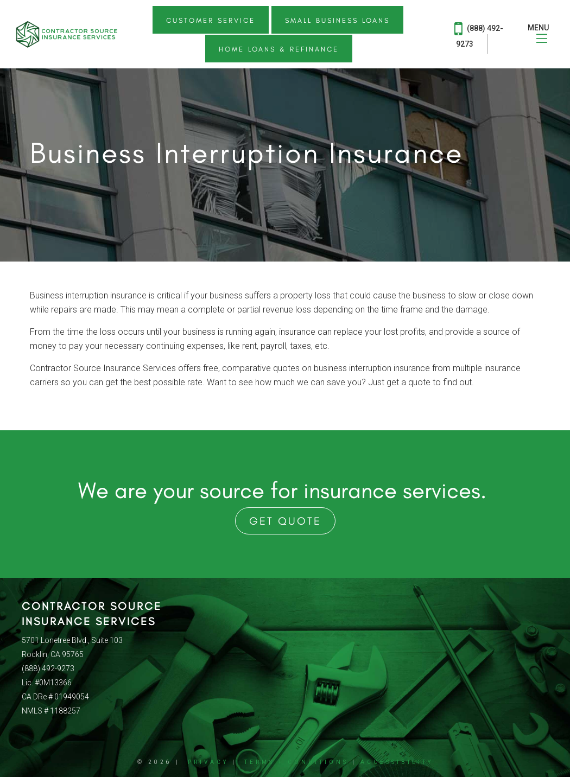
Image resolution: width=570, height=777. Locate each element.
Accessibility (396, 762)
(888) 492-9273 (478, 34)
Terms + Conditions (296, 762)
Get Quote (285, 520)
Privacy (208, 762)
